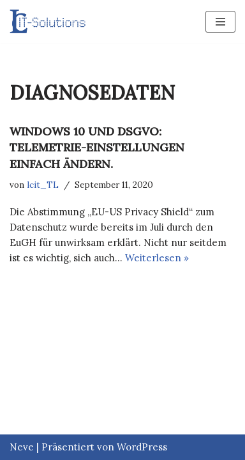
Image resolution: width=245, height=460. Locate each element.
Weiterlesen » (157, 258)
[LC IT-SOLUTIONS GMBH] (48, 21)
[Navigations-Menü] (220, 22)
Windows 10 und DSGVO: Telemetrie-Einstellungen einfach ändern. (97, 147)
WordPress (142, 447)
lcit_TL (43, 184)
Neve (22, 447)
